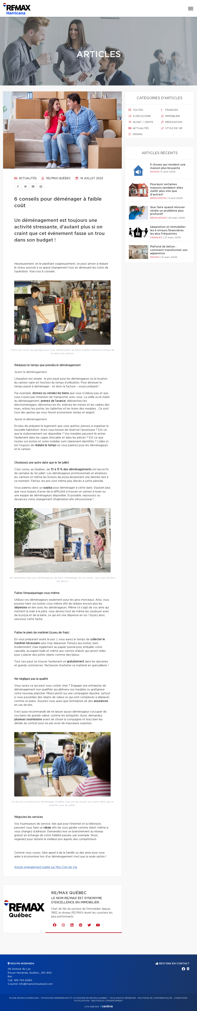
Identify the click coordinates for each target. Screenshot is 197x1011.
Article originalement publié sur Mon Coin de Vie (45, 867)
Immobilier (170, 116)
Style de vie (171, 128)
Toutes (136, 110)
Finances (169, 110)
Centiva (106, 1006)
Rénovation (171, 122)
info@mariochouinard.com (36, 984)
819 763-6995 (23, 980)
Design (135, 134)
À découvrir (140, 116)
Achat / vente (141, 122)
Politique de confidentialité (155, 998)
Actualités (25, 178)
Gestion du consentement (107, 1001)
